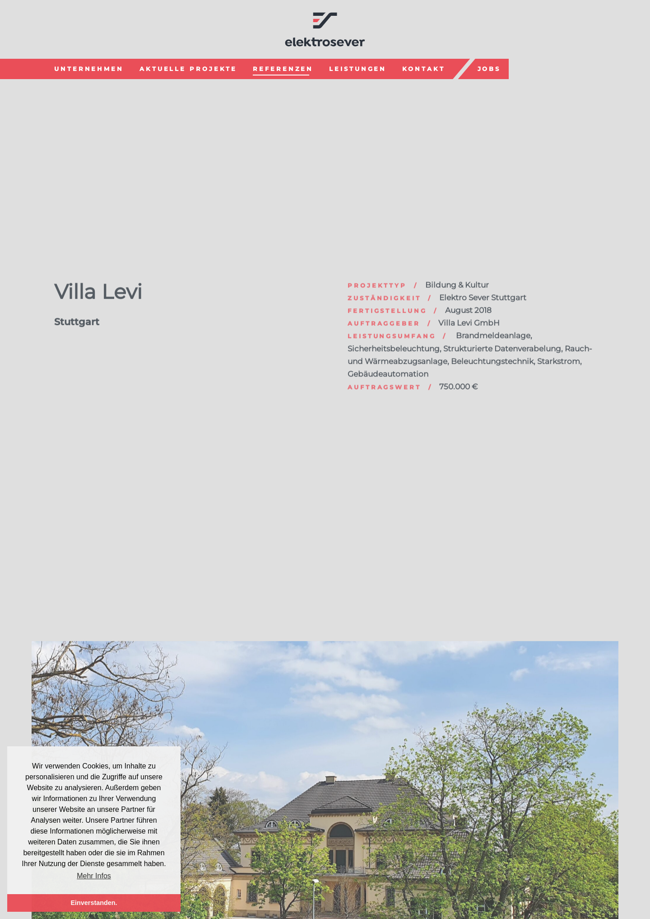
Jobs (489, 67)
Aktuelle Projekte (188, 67)
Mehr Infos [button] (94, 876)
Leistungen (357, 67)
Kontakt (423, 67)
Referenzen (283, 67)
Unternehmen (89, 67)
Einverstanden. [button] (93, 902)
